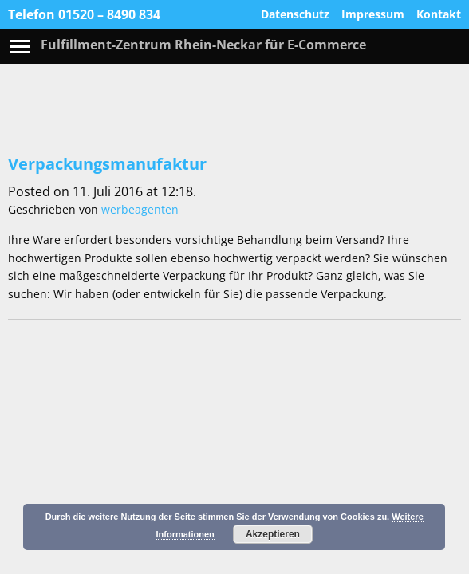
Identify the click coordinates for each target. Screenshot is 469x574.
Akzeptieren (273, 534)
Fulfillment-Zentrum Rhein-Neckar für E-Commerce (203, 44)
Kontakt (438, 15)
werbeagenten (140, 209)
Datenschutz (295, 15)
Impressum (372, 15)
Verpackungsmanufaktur (107, 164)
